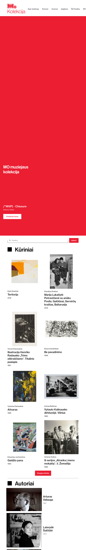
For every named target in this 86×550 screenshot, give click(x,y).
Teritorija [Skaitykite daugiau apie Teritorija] (13, 294)
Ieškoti (73, 240)
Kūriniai (45, 9)
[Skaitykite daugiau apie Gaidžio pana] (25, 437)
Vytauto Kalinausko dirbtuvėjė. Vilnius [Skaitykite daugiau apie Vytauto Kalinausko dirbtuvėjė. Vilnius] (55, 411)
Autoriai (55, 9)
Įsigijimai (64, 9)
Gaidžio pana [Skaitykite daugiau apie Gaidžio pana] (15, 460)
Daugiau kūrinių (43, 473)
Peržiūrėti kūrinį (12, 216)
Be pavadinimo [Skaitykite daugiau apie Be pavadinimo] (53, 352)
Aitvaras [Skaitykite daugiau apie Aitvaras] (12, 409)
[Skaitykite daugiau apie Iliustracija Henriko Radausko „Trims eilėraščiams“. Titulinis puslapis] (25, 329)
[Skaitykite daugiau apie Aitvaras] (25, 386)
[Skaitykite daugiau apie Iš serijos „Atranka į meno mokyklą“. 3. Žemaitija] (61, 437)
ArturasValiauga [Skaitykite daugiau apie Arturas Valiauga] (48, 498)
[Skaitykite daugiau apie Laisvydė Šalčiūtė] (24, 531)
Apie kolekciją (33, 9)
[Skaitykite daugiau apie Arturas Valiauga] (24, 500)
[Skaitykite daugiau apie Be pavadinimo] (61, 329)
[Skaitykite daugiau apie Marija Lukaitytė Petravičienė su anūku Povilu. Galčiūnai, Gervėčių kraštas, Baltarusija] (61, 271)
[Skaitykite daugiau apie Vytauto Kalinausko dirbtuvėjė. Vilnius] (61, 386)
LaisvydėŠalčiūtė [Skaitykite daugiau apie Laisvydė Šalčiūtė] (48, 529)
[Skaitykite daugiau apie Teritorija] (25, 271)
